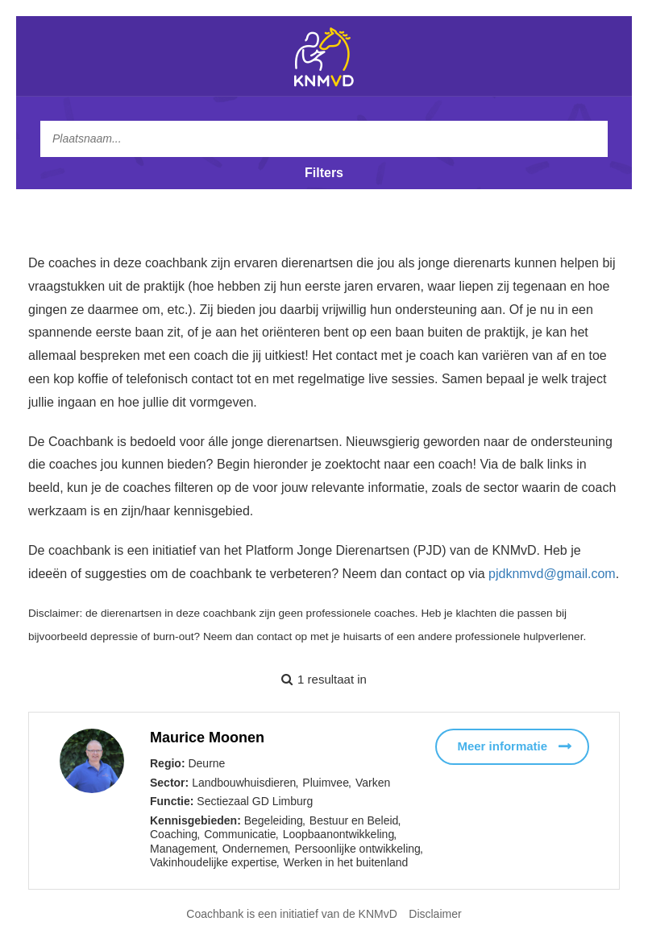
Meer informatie (502, 746)
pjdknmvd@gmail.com (552, 574)
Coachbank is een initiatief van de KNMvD (291, 913)
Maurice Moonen (207, 737)
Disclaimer (435, 913)
